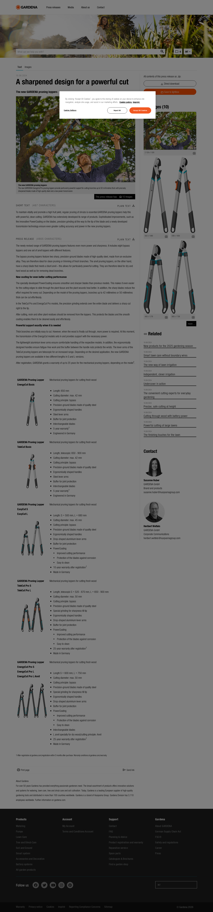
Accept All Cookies (140, 110)
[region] (107, 105)
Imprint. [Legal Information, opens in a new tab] (136, 102)
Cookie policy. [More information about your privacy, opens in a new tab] (126, 102)
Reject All (117, 110)
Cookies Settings (70, 110)
